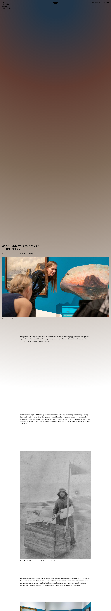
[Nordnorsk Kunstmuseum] (6, 5)
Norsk (96, 3)
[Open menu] (106, 3)
